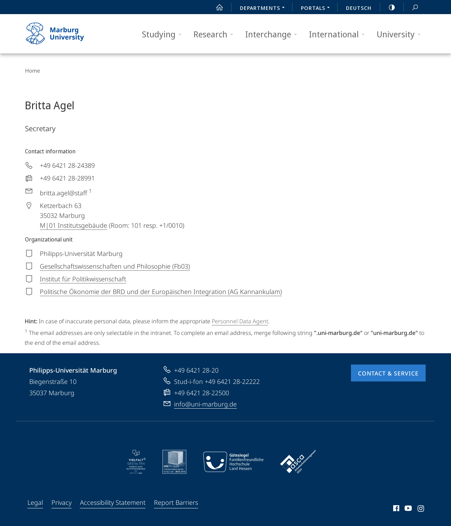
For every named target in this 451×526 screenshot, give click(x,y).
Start (215, 7)
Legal (35, 502)
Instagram (421, 509)
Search (411, 7)
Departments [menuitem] (264, 8)
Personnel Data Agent (240, 321)
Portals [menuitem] (317, 8)
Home (32, 70)
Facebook (395, 509)
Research (215, 34)
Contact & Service (388, 373)
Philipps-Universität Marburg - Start (62, 33)
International (339, 34)
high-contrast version (388, 7)
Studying (164, 34)
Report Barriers (176, 502)
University (401, 34)
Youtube (407, 509)
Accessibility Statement (113, 502)
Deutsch (358, 7)
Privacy (61, 502)
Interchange (273, 34)
